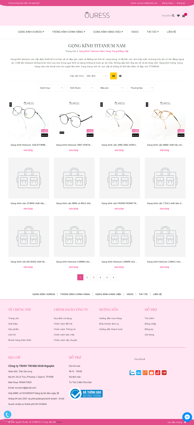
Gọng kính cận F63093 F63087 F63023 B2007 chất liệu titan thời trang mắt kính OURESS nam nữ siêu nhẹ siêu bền (120, 203)
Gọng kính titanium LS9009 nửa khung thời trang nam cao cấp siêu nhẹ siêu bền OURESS (120, 261)
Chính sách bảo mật (64, 334)
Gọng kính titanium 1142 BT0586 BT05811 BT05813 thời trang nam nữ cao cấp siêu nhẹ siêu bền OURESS (29, 144)
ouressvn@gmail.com (147, 3)
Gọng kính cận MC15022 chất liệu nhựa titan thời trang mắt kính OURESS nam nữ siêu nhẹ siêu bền (29, 261)
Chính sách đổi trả (63, 323)
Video (135, 31)
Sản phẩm (13, 329)
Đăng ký (181, 3)
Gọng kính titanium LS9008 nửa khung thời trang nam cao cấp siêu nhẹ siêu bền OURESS (74, 261)
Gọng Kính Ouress (31, 31)
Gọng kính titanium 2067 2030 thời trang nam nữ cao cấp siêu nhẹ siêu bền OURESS (74, 144)
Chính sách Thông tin (65, 329)
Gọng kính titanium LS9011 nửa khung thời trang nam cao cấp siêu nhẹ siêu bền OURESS (165, 261)
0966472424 (25, 382)
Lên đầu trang (178, 422)
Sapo (59, 422)
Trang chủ (13, 318)
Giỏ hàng (149, 334)
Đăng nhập (167, 3)
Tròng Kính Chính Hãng (68, 31)
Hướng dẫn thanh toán (111, 329)
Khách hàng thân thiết (19, 340)
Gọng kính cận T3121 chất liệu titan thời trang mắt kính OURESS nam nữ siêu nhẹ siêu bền (165, 203)
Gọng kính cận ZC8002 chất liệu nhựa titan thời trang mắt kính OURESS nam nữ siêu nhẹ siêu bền (29, 203)
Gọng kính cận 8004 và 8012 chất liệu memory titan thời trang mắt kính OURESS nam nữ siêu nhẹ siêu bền (74, 203)
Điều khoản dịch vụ (109, 323)
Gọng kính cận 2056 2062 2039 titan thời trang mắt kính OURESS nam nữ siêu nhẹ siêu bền (120, 144)
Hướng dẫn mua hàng (110, 318)
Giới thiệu (13, 323)
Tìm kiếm (149, 318)
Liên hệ (171, 31)
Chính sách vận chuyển (65, 340)
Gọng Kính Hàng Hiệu (108, 31)
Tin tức (153, 31)
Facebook (139, 359)
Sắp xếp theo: (77, 75)
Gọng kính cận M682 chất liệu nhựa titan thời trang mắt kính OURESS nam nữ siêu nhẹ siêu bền (165, 144)
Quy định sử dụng (63, 318)
